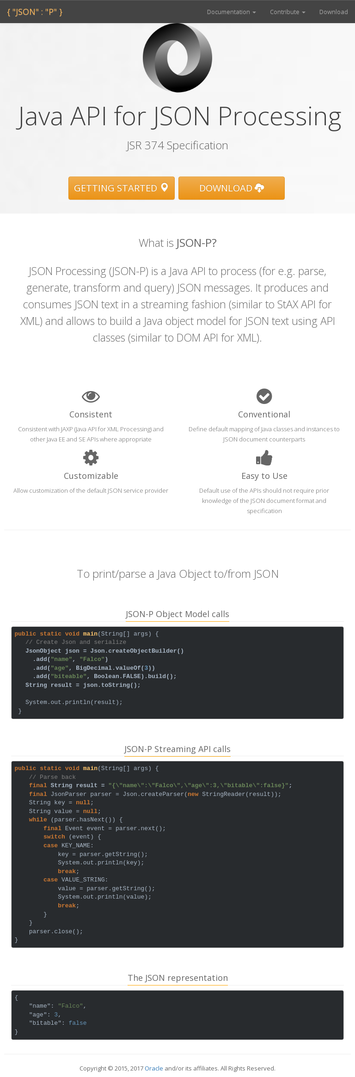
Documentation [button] (231, 11)
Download (333, 11)
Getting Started (121, 188)
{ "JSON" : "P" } (34, 11)
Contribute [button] (288, 11)
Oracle (154, 1068)
